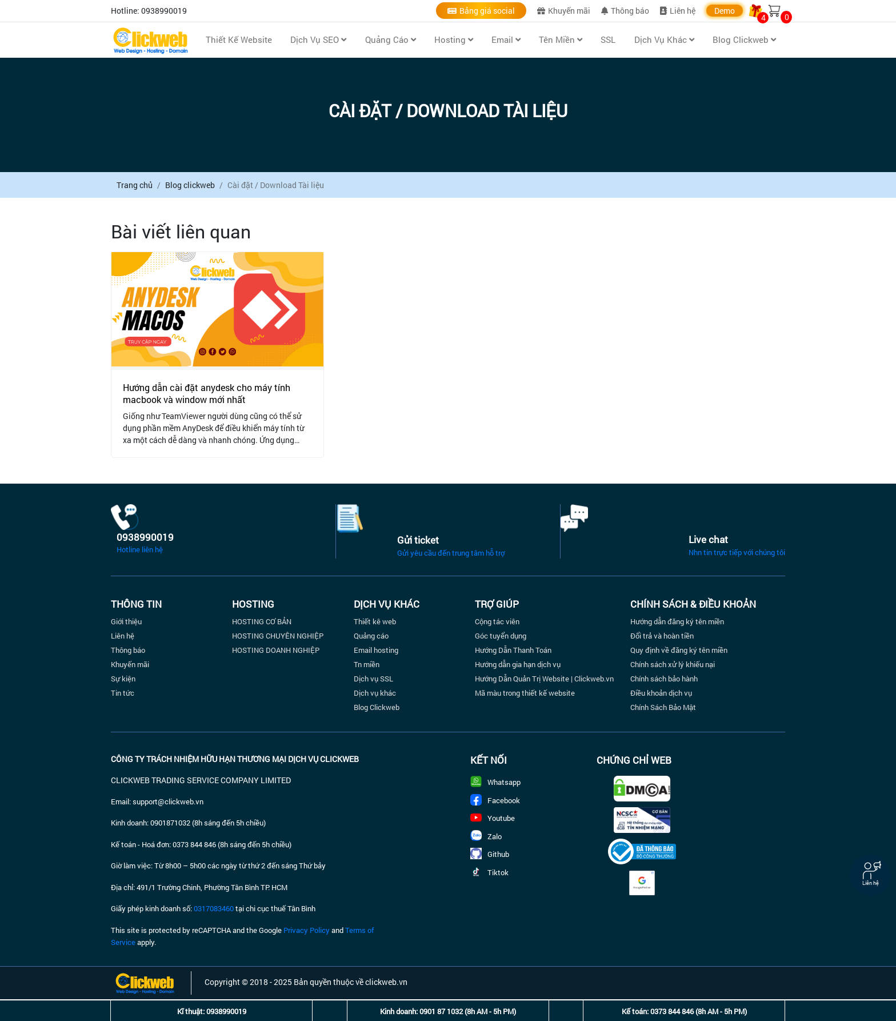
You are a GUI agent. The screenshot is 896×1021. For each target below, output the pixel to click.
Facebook (495, 800)
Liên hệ (677, 10)
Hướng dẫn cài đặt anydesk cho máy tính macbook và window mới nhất (206, 393)
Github (489, 854)
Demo (724, 10)
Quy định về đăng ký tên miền (678, 650)
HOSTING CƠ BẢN (261, 621)
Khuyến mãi (563, 10)
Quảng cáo (371, 636)
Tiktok (489, 872)
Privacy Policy (306, 930)
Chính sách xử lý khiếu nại (672, 664)
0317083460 (214, 908)
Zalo (486, 836)
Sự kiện (123, 678)
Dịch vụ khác (375, 693)
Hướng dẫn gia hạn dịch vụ (518, 664)
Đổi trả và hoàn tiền (662, 636)
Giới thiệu (126, 621)
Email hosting (376, 650)
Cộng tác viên (497, 621)
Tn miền (366, 664)
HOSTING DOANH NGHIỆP (275, 650)
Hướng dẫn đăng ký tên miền (677, 621)
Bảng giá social (481, 10)
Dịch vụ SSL (373, 678)
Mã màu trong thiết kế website (525, 693)
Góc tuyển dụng (500, 636)
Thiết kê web (375, 621)
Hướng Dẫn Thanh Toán (513, 650)
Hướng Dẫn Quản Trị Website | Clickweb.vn (544, 678)
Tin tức (122, 693)
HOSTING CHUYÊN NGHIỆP (277, 636)
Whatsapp (495, 782)
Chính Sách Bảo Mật (663, 707)
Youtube (492, 818)
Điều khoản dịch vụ (661, 693)
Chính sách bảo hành (664, 678)
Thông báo (625, 10)
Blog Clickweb (376, 707)
